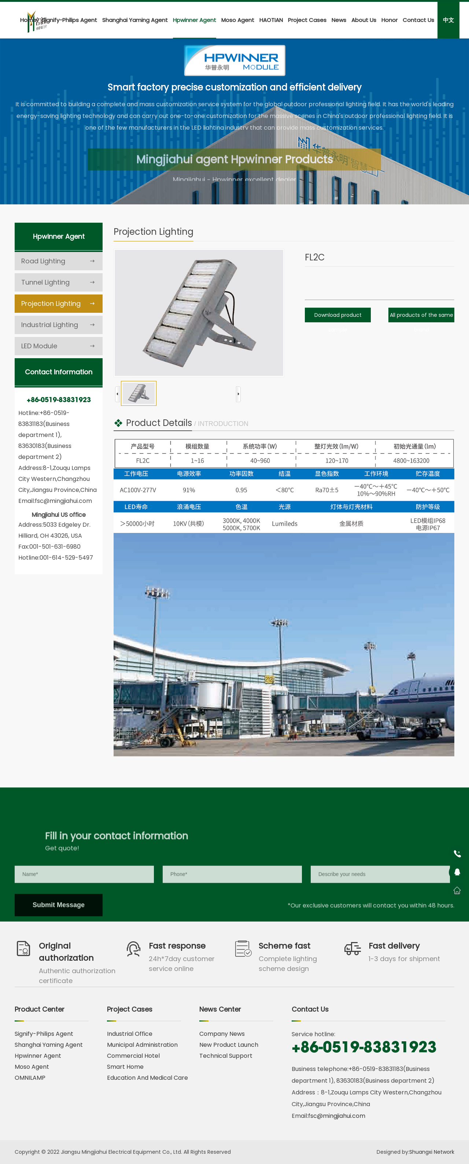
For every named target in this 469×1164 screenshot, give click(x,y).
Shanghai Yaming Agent (135, 20)
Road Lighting (58, 261)
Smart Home (125, 1067)
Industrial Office (129, 1034)
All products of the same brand (421, 322)
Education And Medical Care (147, 1078)
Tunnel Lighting (58, 282)
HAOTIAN (271, 20)
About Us (363, 20)
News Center (220, 1009)
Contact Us (418, 20)
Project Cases (307, 20)
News (339, 20)
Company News (222, 1034)
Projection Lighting (58, 303)
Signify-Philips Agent (69, 20)
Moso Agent (237, 20)
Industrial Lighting (58, 325)
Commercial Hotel (133, 1056)
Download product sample (338, 322)
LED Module (58, 346)
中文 (448, 20)
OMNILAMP (30, 1078)
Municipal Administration (142, 1045)
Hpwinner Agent (194, 20)
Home (28, 20)
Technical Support (225, 1056)
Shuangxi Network (431, 1152)
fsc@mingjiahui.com (336, 1116)
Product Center (39, 1009)
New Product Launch (228, 1045)
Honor (389, 20)
